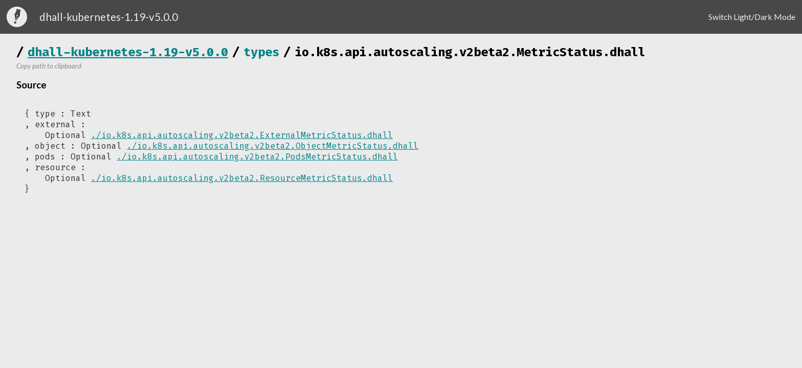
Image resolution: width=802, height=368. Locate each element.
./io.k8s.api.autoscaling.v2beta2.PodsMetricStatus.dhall (257, 156)
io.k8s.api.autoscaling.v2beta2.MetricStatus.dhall (470, 52)
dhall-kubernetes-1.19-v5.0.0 (128, 52)
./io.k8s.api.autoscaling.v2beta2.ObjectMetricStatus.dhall (272, 146)
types (261, 52)
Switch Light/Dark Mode (751, 16)
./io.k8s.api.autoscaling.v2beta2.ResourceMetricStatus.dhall (242, 178)
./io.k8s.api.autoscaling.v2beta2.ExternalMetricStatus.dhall (242, 135)
